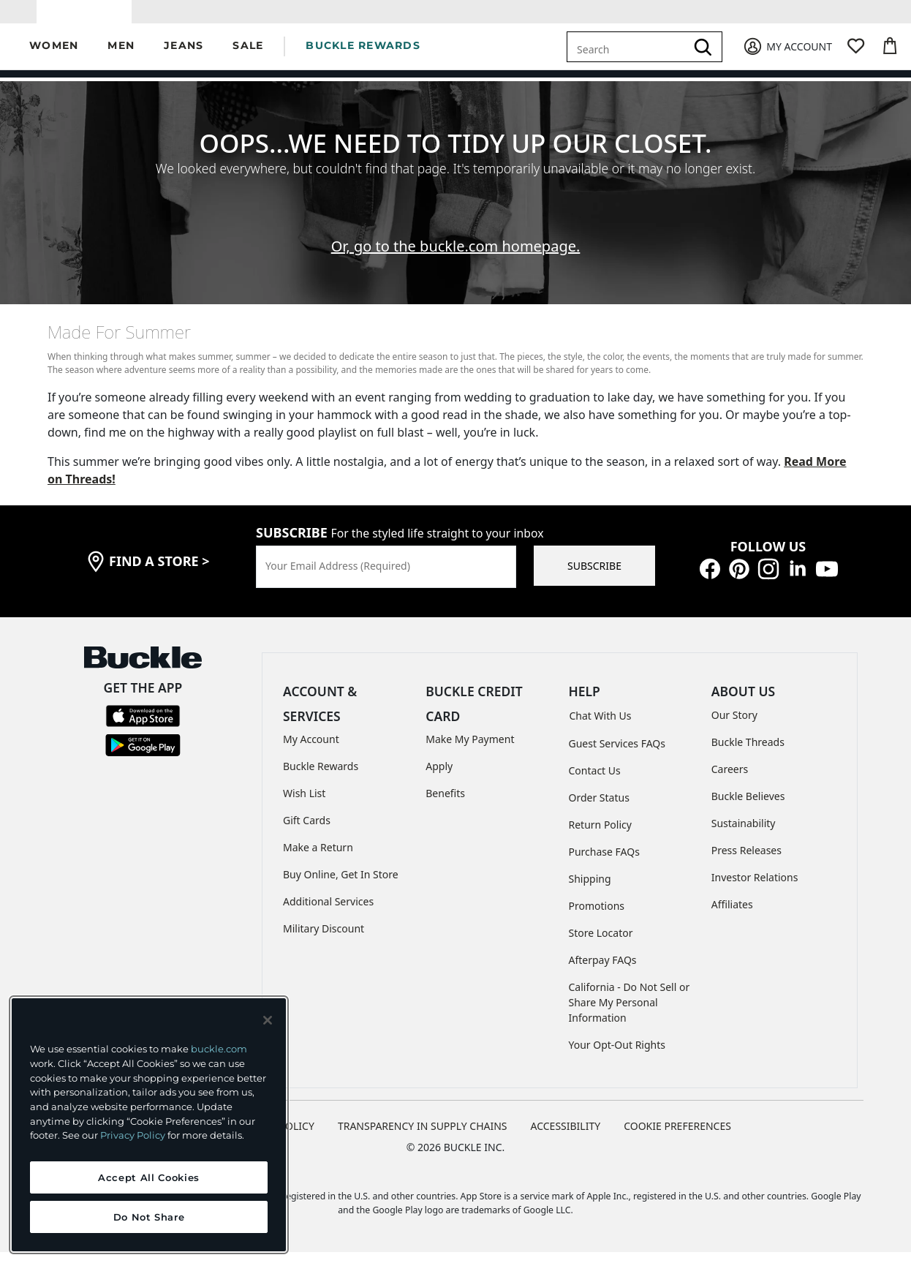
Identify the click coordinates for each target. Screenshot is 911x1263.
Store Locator (601, 944)
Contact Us (595, 781)
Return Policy (600, 835)
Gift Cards (306, 831)
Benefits (445, 804)
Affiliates (732, 914)
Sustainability (743, 833)
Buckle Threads (748, 752)
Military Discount (323, 939)
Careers (729, 779)
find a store (159, 572)
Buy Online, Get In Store (340, 885)
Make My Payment (470, 750)
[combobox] (628, 57)
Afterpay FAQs (603, 971)
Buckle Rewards (320, 777)
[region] (149, 1124)
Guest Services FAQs (617, 754)
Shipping (590, 890)
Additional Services (328, 912)
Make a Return (318, 858)
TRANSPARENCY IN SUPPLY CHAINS (422, 1137)
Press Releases (746, 860)
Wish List (304, 804)
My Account (311, 750)
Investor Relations (754, 887)
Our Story (734, 725)
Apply (439, 777)
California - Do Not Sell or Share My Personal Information (629, 1013)
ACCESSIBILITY (566, 1137)
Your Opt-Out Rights (617, 1056)
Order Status (599, 808)
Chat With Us (601, 727)
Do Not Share (149, 1217)
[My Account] (787, 57)
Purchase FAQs (604, 863)
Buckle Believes (748, 806)
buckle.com (219, 1049)
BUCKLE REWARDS (363, 56)
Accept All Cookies (149, 1177)
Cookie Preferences (677, 1137)
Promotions (597, 917)
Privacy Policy (132, 1135)
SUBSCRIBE (594, 577)
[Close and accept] (268, 1020)
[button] (54, 57)
